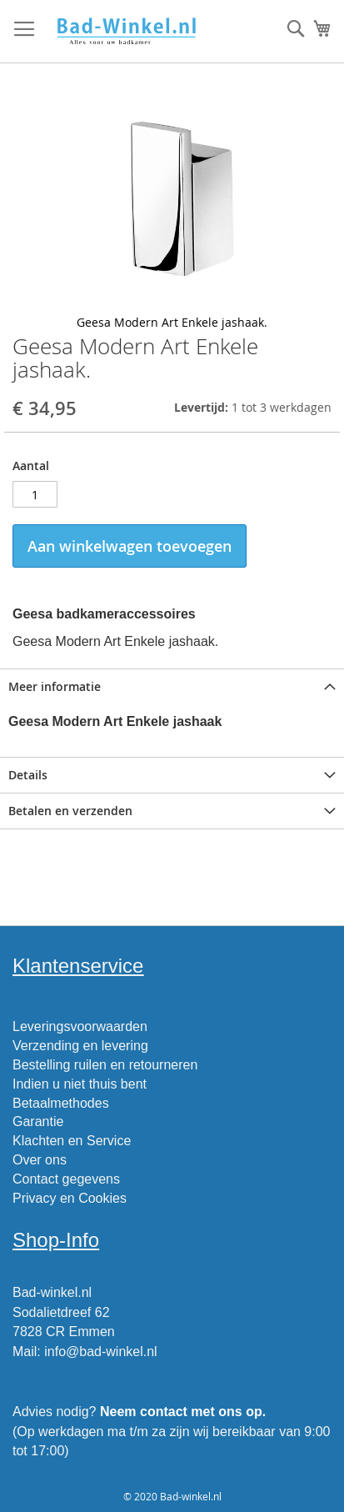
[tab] (172, 686)
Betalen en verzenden (70, 811)
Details (27, 775)
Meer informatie (54, 686)
